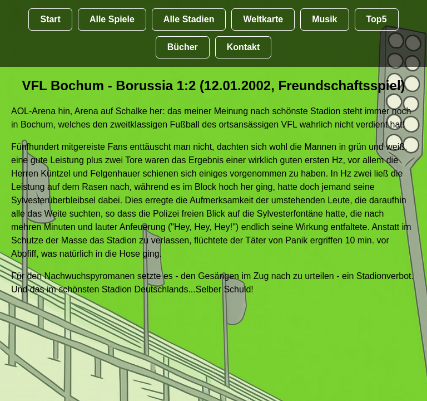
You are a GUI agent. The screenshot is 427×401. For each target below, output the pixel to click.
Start (50, 19)
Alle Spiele (112, 19)
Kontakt (243, 47)
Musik (324, 19)
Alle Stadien (189, 19)
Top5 (376, 19)
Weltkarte (263, 19)
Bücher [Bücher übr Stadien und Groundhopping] (182, 47)
